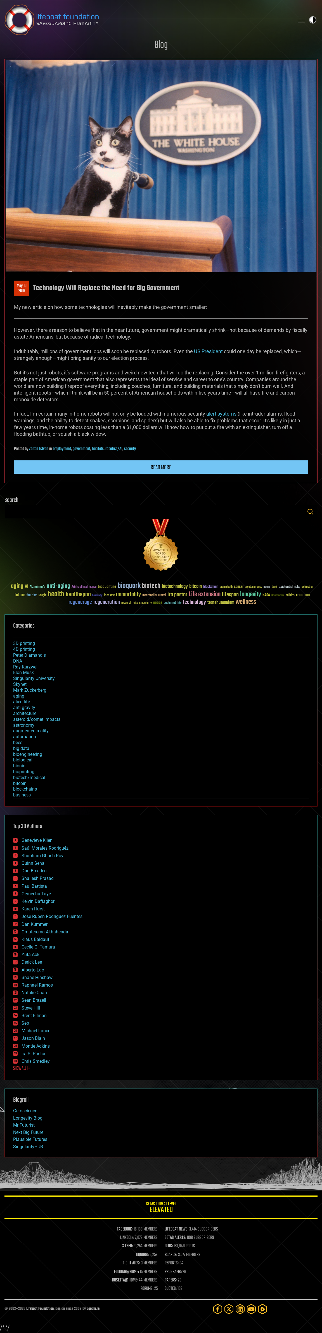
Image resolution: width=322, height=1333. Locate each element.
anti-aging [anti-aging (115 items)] (58, 586)
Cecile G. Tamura (38, 947)
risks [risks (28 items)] (135, 603)
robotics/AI (113, 449)
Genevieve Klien (37, 840)
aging (18, 696)
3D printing (24, 643)
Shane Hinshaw (37, 977)
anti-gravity (24, 707)
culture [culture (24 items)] (267, 587)
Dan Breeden (34, 870)
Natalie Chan (34, 992)
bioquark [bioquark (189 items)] (129, 586)
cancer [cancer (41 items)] (238, 587)
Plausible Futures (30, 1139)
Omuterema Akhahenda (45, 932)
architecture (24, 713)
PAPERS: (171, 1280)
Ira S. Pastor (34, 1053)
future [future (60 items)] (20, 595)
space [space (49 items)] (157, 602)
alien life (21, 701)
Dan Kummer (35, 924)
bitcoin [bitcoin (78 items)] (195, 586)
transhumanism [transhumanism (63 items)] (220, 602)
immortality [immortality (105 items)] (128, 594)
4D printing (24, 649)
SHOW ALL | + (21, 1068)
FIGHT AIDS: (131, 1263)
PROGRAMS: (173, 1272)
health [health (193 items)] (56, 594)
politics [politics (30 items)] (290, 595)
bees (17, 742)
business (22, 795)
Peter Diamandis (29, 655)
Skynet (20, 684)
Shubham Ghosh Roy (42, 855)
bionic (19, 765)
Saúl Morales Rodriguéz (45, 848)
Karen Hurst (33, 909)
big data (21, 748)
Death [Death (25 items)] (274, 587)
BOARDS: (171, 1255)
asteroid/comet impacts (36, 719)
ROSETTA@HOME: (125, 1280)
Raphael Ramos (37, 985)
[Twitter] (228, 1309)
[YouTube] (251, 1309)
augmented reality (31, 730)
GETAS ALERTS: (175, 1237)
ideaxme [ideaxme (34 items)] (109, 596)
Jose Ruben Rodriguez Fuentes (52, 916)
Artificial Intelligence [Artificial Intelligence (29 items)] (84, 587)
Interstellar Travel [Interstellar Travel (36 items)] (154, 595)
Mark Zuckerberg (29, 690)
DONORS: (142, 1255)
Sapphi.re (93, 1309)
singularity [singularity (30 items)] (145, 603)
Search (310, 511)
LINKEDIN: (127, 1237)
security (130, 449)
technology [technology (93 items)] (194, 602)
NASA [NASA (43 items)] (266, 595)
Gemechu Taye (36, 893)
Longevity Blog (27, 1118)
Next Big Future (28, 1132)
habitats (98, 449)
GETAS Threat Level (161, 1208)
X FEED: (127, 1246)
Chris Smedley (36, 1061)
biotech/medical (29, 777)
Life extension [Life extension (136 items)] (205, 594)
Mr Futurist (24, 1125)
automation (24, 736)
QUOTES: (171, 1288)
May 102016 (22, 288)
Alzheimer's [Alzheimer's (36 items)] (37, 587)
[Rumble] (262, 1309)
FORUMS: (147, 1288)
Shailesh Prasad (38, 878)
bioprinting (23, 771)
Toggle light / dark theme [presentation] (312, 20)
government (81, 449)
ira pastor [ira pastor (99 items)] (177, 594)
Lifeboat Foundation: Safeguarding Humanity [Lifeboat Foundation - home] (147, 19)
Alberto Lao (33, 970)
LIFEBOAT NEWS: (176, 1229)
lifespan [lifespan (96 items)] (230, 594)
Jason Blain (33, 1038)
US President (208, 351)
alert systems (221, 414)
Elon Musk (23, 672)
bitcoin (20, 783)
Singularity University (34, 678)
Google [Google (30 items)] (42, 595)
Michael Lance (36, 1030)
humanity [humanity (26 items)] (97, 595)
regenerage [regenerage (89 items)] (80, 602)
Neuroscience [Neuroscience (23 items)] (277, 595)
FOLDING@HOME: (126, 1272)
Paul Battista (34, 886)
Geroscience (25, 1110)
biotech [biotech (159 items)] (151, 586)
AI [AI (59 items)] (26, 586)
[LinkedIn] (240, 1309)
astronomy (23, 725)
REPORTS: (172, 1263)
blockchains (25, 789)
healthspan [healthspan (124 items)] (78, 594)
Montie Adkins (36, 1046)
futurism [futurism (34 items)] (32, 596)
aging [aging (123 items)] (17, 586)
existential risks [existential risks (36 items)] (289, 587)
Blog (161, 45)
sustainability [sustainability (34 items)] (172, 603)
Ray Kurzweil (26, 667)
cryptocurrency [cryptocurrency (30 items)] (253, 587)
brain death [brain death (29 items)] (226, 587)
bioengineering (27, 754)
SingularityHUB (28, 1146)
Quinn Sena (33, 863)
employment (62, 449)
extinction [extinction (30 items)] (307, 587)
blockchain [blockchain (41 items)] (210, 587)
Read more (161, 467)
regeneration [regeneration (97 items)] (106, 602)
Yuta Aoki (31, 954)
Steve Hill (31, 1008)
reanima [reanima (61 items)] (303, 595)
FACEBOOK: (125, 1229)
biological (22, 760)
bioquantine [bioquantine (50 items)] (107, 586)
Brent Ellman (34, 1015)
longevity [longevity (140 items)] (250, 594)
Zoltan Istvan (38, 449)
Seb (25, 1023)
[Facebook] (217, 1309)
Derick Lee (32, 962)
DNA (17, 661)
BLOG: (169, 1246)
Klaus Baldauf (35, 939)
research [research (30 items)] (126, 603)
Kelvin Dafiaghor (38, 901)
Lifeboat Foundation (40, 1309)
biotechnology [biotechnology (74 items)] (175, 586)
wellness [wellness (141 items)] (246, 602)
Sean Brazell (34, 1000)
